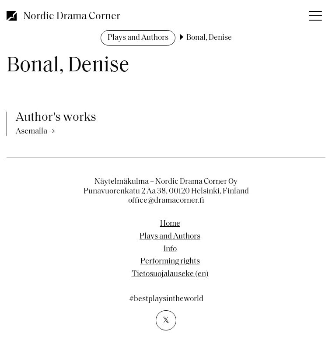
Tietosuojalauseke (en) (170, 274)
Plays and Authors (138, 38)
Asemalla (31, 131)
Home (170, 224)
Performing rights (170, 262)
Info (170, 249)
